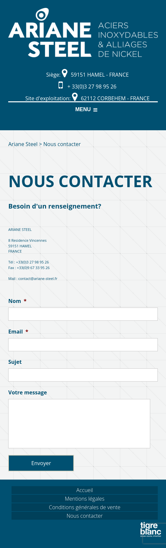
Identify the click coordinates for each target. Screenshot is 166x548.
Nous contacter (84, 515)
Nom (17, 301)
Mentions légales (85, 498)
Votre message (27, 392)
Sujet (15, 362)
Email (18, 331)
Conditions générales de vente (85, 507)
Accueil (84, 490)
